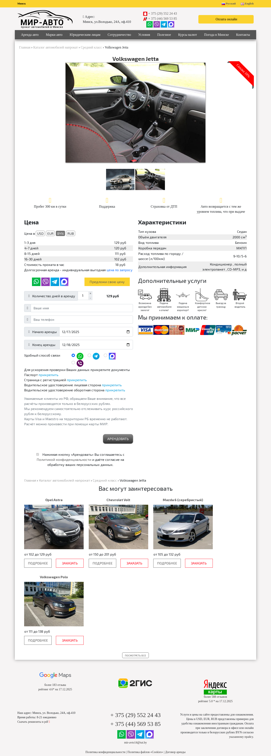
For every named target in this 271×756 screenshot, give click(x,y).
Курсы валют (187, 34)
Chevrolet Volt (107, 500)
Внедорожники (50, 714)
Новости (163, 696)
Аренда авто (30, 34)
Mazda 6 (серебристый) (164, 500)
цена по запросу (119, 270)
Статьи (163, 705)
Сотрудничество (119, 34)
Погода (163, 710)
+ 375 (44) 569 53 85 (162, 18)
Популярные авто (51, 696)
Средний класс (50, 705)
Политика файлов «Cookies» (145, 675)
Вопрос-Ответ (107, 701)
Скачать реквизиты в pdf (33, 644)
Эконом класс (50, 701)
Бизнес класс (51, 710)
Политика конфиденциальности (106, 675)
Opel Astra (50, 500)
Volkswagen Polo (221, 500)
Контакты (243, 34)
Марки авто (54, 34)
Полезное (164, 34)
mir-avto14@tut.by (135, 665)
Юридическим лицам (85, 34)
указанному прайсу (241, 659)
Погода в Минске (216, 34)
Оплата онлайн (226, 19)
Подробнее (36, 563)
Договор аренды (175, 675)
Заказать (64, 563)
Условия (144, 34)
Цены (107, 705)
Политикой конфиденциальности (64, 459)
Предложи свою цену (107, 282)
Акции (164, 701)
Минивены (51, 719)
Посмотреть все (135, 578)
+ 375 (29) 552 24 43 (162, 13)
